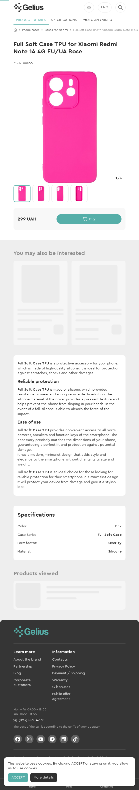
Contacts (60, 659)
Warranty (60, 680)
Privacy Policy (63, 666)
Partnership (23, 666)
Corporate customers (22, 682)
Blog (17, 673)
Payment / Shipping (68, 673)
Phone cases (31, 29)
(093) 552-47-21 (29, 720)
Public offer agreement (61, 696)
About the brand (27, 659)
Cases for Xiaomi (56, 29)
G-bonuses (61, 687)
